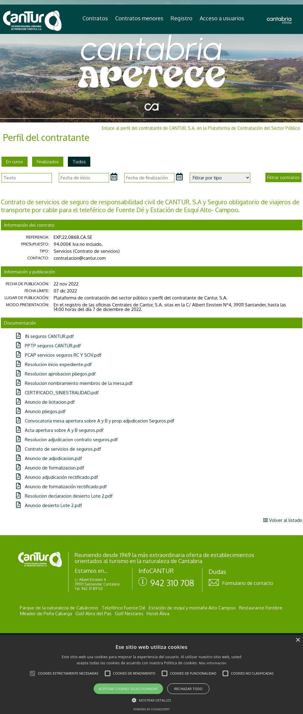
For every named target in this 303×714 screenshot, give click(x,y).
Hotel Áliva (158, 613)
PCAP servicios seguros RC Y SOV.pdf (58, 355)
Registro (181, 18)
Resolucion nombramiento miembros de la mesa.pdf (74, 383)
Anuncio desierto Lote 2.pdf (49, 505)
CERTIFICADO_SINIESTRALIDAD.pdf (57, 392)
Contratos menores (139, 18)
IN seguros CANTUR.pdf (45, 336)
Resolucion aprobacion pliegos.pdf (55, 374)
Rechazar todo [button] (188, 688)
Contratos (95, 18)
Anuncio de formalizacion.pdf (50, 468)
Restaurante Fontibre (260, 608)
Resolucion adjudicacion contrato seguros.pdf (67, 439)
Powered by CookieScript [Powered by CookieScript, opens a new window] (151, 709)
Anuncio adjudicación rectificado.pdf (57, 477)
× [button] (297, 640)
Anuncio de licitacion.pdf (45, 402)
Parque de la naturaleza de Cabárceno (59, 608)
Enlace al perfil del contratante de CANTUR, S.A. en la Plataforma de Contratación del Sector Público (201, 128)
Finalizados (48, 162)
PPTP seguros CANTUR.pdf (48, 346)
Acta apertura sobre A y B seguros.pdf (59, 430)
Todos (79, 162)
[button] (32, 673)
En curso (14, 162)
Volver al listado (282, 520)
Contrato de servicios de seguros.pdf (58, 449)
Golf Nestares (129, 613)
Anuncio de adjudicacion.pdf (49, 458)
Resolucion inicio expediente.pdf (54, 364)
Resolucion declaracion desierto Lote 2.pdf (64, 496)
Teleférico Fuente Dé (123, 608)
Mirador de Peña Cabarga (46, 613)
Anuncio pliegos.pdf (40, 411)
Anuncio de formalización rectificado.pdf (61, 486)
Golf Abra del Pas (93, 613)
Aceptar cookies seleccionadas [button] (128, 688)
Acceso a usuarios (222, 18)
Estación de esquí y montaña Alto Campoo (192, 608)
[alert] (151, 674)
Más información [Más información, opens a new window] (213, 663)
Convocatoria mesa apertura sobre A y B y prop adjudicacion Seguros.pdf (95, 421)
